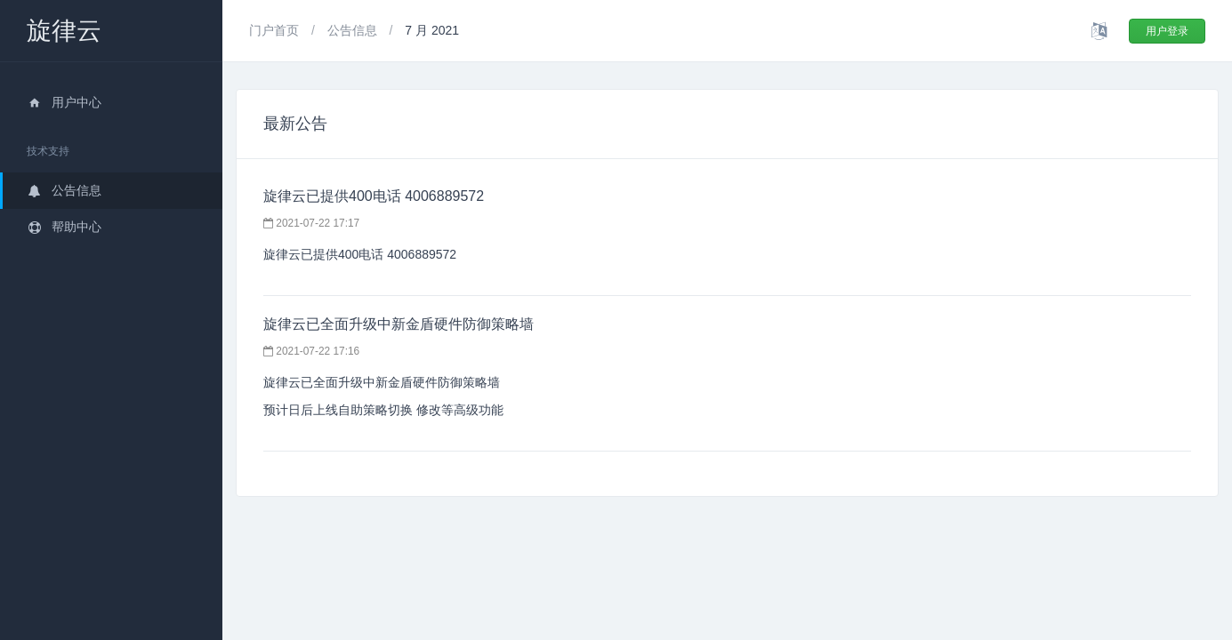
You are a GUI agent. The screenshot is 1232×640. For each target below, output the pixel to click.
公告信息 (64, 190)
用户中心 (64, 102)
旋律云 (64, 30)
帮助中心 (64, 227)
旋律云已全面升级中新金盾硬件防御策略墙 (398, 324)
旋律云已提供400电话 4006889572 (373, 196)
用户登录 (1167, 31)
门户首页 (275, 30)
